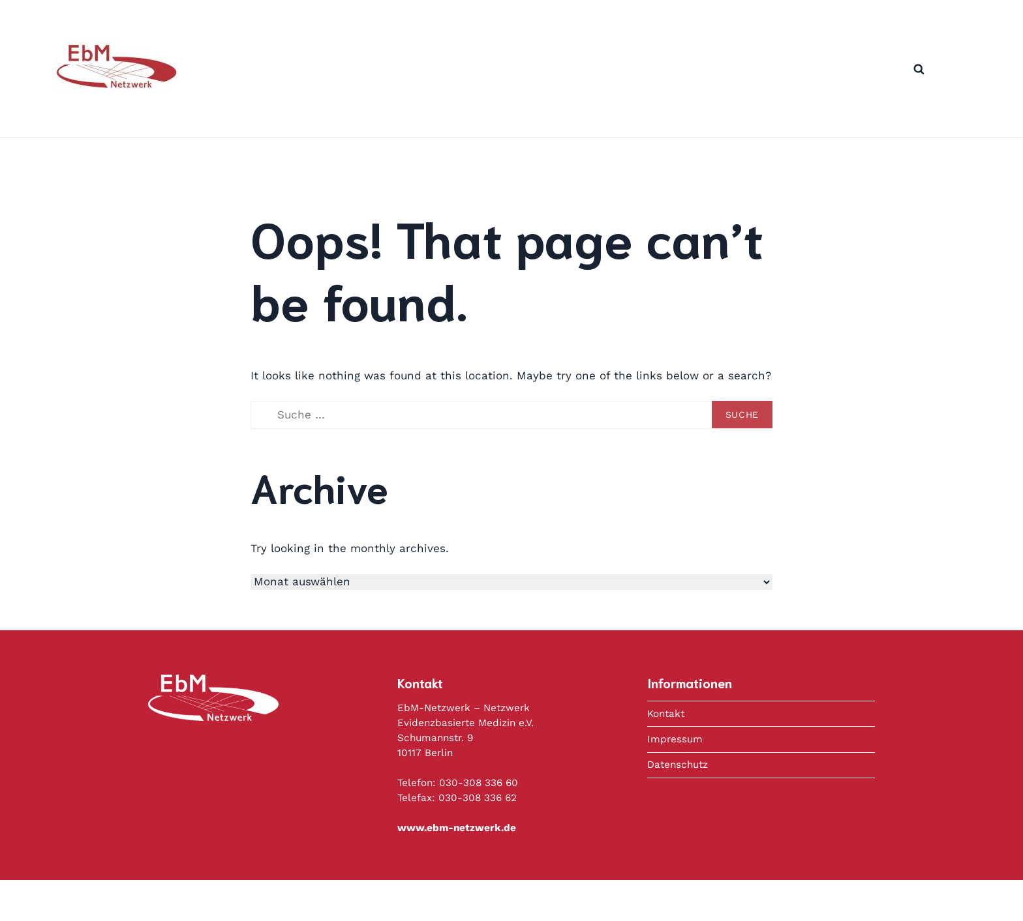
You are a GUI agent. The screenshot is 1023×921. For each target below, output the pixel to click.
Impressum (675, 739)
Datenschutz (677, 764)
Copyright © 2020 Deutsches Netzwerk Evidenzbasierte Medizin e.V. (551, 900)
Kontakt (665, 714)
